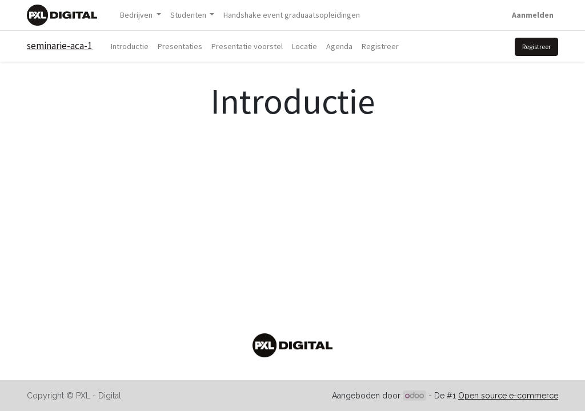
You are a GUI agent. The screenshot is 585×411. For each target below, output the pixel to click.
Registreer (536, 46)
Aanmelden (533, 15)
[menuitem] (291, 15)
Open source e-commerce (508, 395)
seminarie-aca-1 (60, 45)
